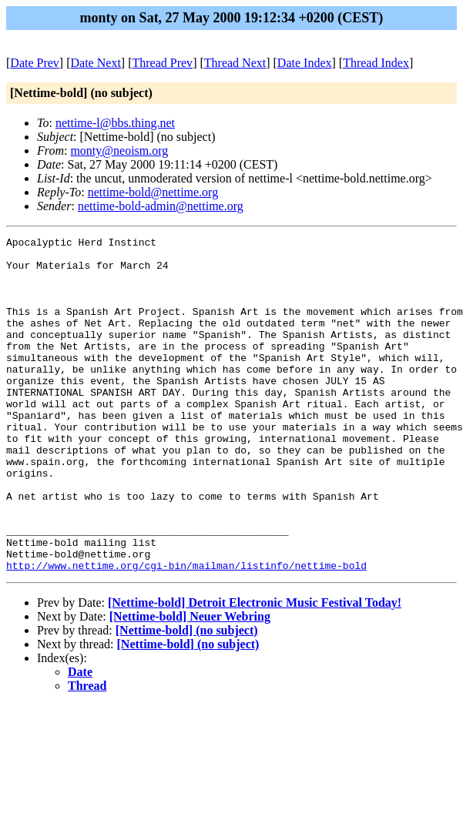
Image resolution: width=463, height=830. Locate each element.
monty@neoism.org (119, 150)
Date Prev (34, 62)
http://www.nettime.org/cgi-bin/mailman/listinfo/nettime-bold (186, 632)
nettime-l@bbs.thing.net (115, 122)
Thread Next (235, 62)
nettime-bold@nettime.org (153, 192)
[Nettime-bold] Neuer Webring (189, 683)
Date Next (96, 62)
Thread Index (376, 62)
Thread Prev (162, 62)
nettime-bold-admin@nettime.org (160, 206)
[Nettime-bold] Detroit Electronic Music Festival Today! (254, 669)
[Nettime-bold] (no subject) (187, 697)
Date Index (304, 62)
